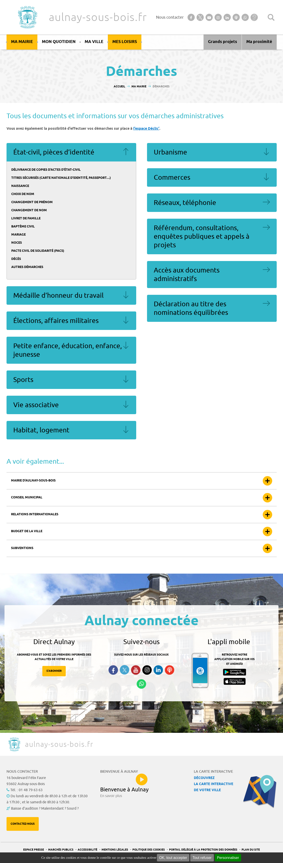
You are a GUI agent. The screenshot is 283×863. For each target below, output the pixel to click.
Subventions (22, 548)
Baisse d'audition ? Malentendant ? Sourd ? (45, 808)
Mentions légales (115, 850)
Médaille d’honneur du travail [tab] (71, 295)
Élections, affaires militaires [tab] (71, 320)
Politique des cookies (148, 850)
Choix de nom (22, 194)
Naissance (20, 186)
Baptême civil (23, 227)
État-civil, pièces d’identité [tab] (71, 152)
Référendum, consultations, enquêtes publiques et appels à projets (201, 236)
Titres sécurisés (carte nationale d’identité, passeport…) (61, 178)
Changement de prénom (32, 202)
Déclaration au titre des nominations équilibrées (191, 308)
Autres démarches (27, 267)
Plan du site (251, 850)
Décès (16, 259)
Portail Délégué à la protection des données (203, 850)
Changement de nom (29, 210)
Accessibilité (87, 850)
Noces (16, 243)
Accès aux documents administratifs (187, 274)
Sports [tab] (71, 379)
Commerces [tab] (212, 177)
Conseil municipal (26, 497)
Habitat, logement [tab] (71, 430)
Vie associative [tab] (71, 405)
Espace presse (33, 850)
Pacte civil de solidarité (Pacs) (37, 251)
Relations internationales (34, 514)
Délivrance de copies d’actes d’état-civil (46, 170)
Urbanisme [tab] (212, 152)
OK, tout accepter (173, 858)
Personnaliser (228, 858)
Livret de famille (26, 218)
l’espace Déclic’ (146, 128)
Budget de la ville (26, 531)
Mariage (18, 235)
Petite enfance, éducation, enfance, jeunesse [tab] (71, 350)
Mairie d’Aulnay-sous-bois (33, 481)
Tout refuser (201, 858)
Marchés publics (60, 850)
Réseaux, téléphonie (185, 202)
